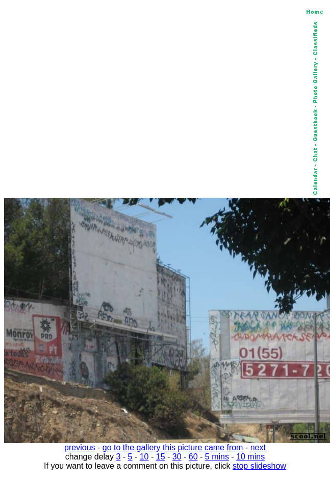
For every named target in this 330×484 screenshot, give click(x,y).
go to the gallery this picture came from (173, 447)
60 (193, 456)
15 (160, 456)
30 (177, 456)
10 (144, 456)
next (258, 447)
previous (79, 447)
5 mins (217, 456)
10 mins (250, 456)
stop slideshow (259, 466)
